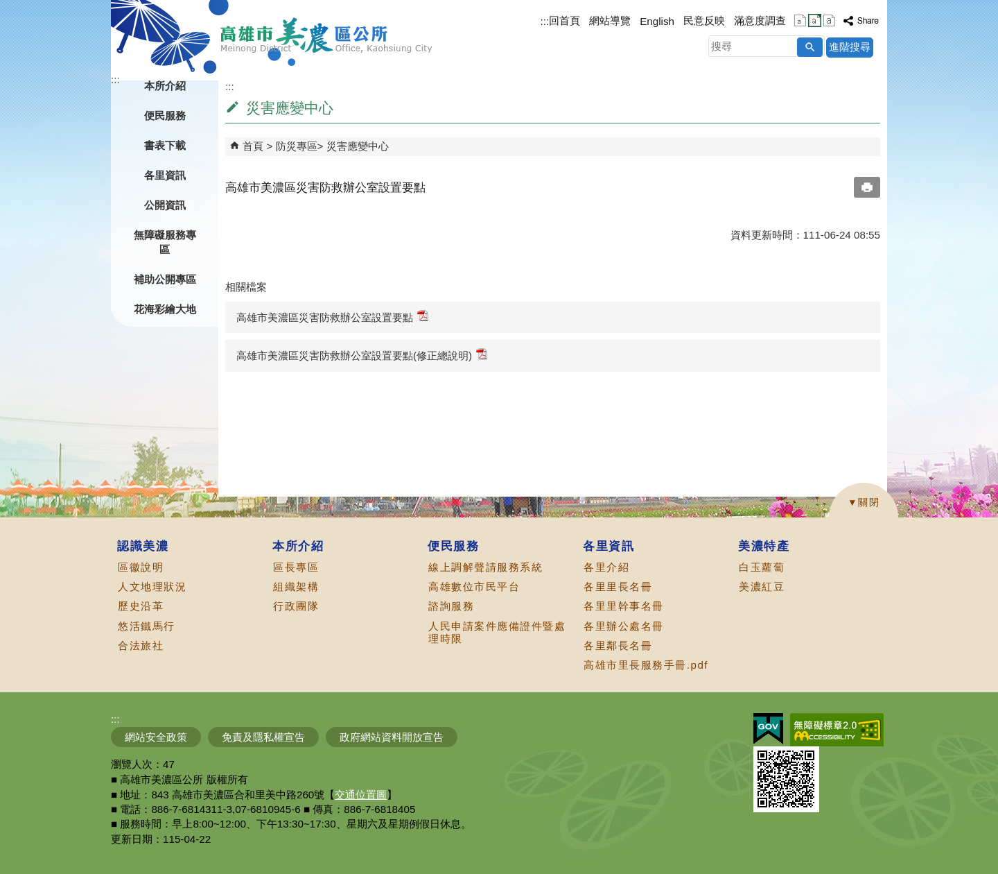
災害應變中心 (357, 146)
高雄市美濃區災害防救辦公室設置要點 (332, 316)
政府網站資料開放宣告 (392, 737)
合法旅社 (141, 645)
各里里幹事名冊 (624, 606)
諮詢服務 (451, 606)
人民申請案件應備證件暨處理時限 (497, 632)
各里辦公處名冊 (624, 626)
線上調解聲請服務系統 (485, 567)
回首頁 (564, 20)
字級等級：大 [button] (829, 20)
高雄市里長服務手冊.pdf (646, 665)
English (657, 21)
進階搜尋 (849, 47)
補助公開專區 (165, 279)
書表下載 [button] (165, 145)
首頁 (253, 146)
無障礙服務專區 (165, 242)
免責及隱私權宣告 (263, 737)
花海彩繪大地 (165, 309)
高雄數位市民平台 (474, 586)
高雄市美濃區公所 (327, 35)
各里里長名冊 (618, 586)
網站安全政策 (156, 737)
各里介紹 (606, 567)
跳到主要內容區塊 (7, 7)
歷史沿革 (141, 606)
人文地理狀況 (152, 586)
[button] (810, 47)
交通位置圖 (361, 794)
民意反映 (704, 20)
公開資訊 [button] (165, 205)
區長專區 (296, 567)
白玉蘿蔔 (762, 567)
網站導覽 (610, 20)
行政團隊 (296, 606)
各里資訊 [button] (165, 175)
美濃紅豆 (762, 586)
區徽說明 (141, 567)
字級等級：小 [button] (800, 20)
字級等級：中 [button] (814, 20)
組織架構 (296, 586)
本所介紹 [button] (165, 86)
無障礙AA (837, 729)
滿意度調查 (760, 20)
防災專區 (296, 146)
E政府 (768, 728)
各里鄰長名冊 (618, 645)
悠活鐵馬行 (146, 626)
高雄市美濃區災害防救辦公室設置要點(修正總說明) (361, 354)
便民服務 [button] (165, 115)
